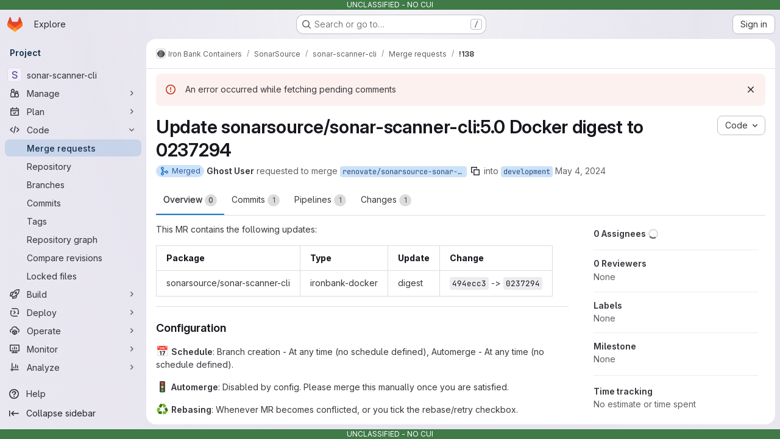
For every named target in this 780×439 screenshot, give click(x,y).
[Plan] (73, 111)
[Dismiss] (750, 89)
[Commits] (73, 202)
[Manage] (73, 93)
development (526, 172)
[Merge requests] (73, 147)
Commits (256, 200)
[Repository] (73, 166)
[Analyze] (73, 367)
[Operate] (73, 330)
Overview (190, 200)
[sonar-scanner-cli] (73, 74)
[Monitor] (73, 348)
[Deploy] (73, 312)
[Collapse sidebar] (73, 413)
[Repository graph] (73, 239)
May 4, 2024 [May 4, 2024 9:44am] (580, 171)
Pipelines (320, 200)
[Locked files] (73, 275)
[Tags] (73, 221)
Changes (386, 200)
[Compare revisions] (73, 257)
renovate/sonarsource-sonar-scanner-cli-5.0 (404, 172)
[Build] (73, 294)
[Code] (73, 129)
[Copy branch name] (475, 171)
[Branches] (73, 184)
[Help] (73, 393)
